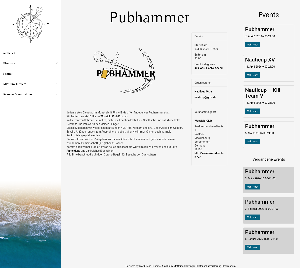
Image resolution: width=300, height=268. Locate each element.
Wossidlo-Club (203, 120)
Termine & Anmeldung (18, 94)
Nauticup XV (260, 60)
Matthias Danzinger (184, 266)
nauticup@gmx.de (205, 97)
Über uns (9, 63)
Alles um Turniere (14, 84)
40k (197, 68)
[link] (108, 116)
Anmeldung (73, 150)
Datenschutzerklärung (209, 266)
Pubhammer (260, 29)
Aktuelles (9, 53)
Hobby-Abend (214, 68)
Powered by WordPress (139, 266)
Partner (7, 73)
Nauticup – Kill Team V (262, 93)
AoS (202, 68)
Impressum (229, 266)
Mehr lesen (252, 44)
